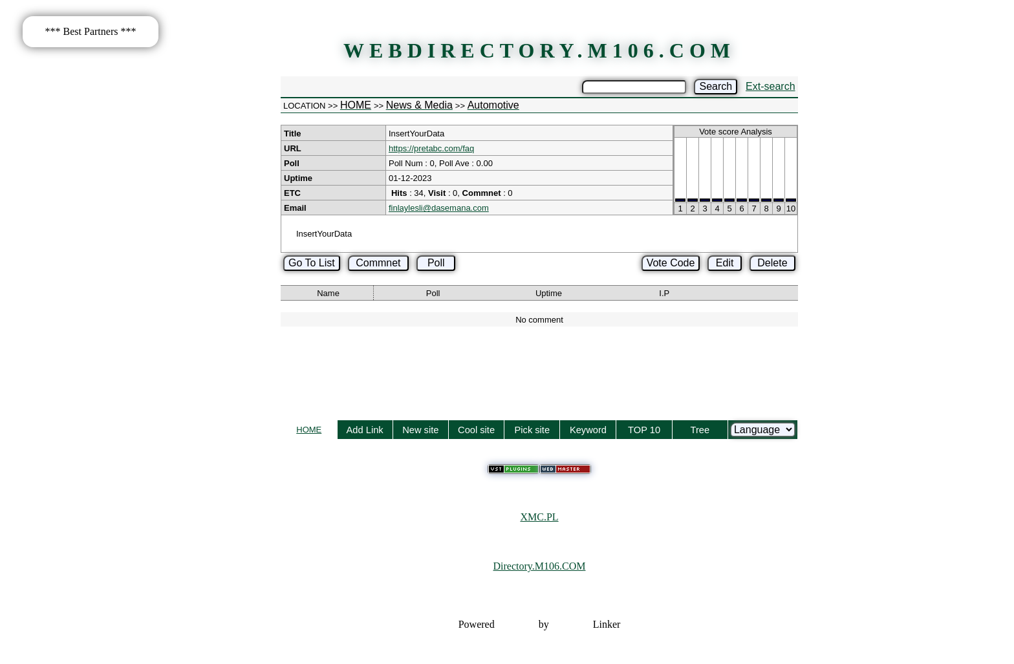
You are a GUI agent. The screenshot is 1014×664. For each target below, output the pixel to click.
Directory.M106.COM (539, 566)
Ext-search (770, 86)
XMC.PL (539, 516)
